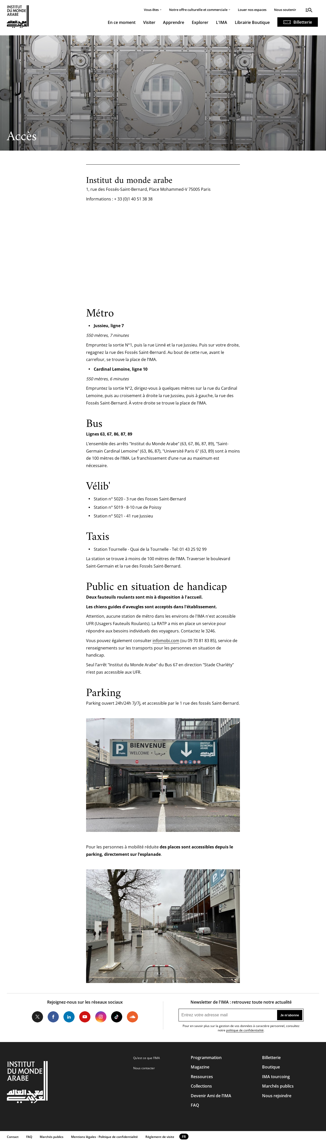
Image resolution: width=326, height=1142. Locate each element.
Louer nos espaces (252, 9)
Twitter (37, 1016)
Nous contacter (144, 1068)
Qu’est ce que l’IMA (146, 1058)
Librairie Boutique (252, 22)
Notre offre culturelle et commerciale (198, 9)
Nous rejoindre (276, 1095)
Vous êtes (151, 9)
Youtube (84, 1016)
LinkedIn (69, 1016)
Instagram (100, 1016)
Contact (13, 1137)
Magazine (200, 1067)
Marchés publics (278, 1086)
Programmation (206, 1057)
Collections (201, 1086)
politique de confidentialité (245, 1030)
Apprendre (173, 22)
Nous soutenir (285, 9)
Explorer (200, 22)
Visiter (149, 22)
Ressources (202, 1076)
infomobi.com (166, 640)
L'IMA (221, 22)
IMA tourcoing (276, 1076)
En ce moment (121, 22)
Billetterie (302, 22)
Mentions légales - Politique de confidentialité (104, 1137)
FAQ (195, 1105)
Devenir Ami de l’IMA (211, 1095)
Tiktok (116, 1016)
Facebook (53, 1016)
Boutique (271, 1067)
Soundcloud (132, 1016)
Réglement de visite (159, 1137)
